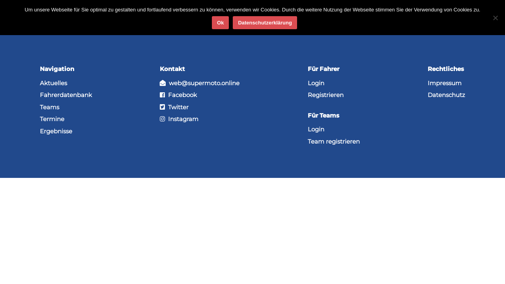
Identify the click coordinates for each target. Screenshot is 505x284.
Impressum (445, 83)
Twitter (174, 107)
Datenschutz (446, 95)
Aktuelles (53, 83)
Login (316, 83)
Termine (52, 119)
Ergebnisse (56, 131)
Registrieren (326, 95)
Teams (49, 107)
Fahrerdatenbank (66, 95)
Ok (220, 23)
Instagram (179, 119)
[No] (495, 18)
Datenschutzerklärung (265, 23)
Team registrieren (334, 141)
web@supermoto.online (199, 83)
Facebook (178, 95)
